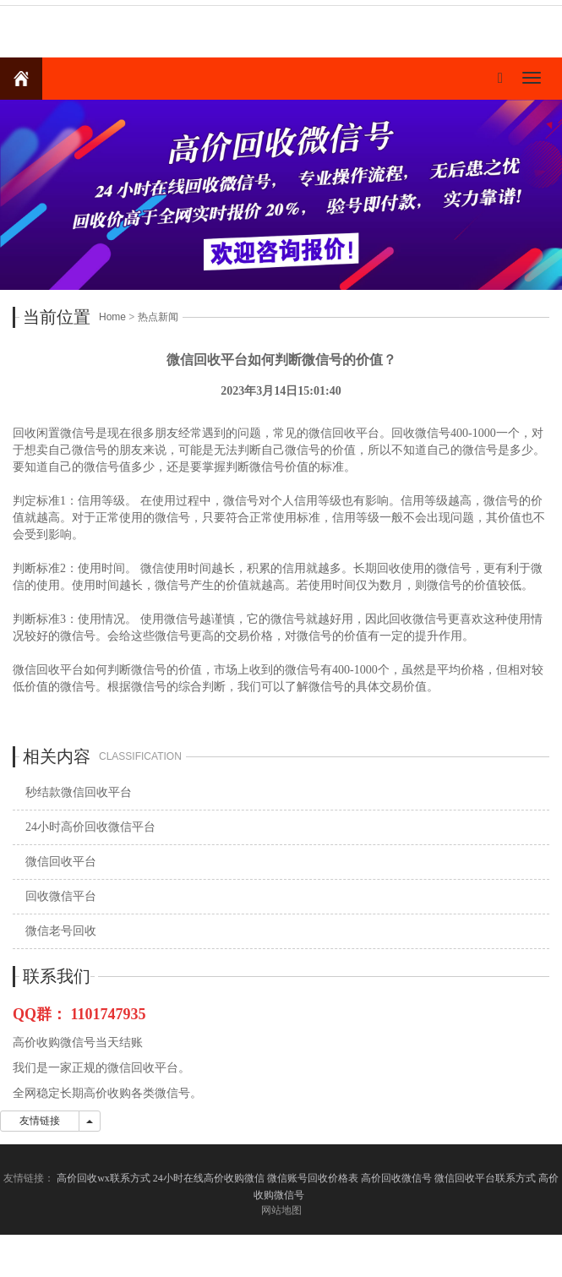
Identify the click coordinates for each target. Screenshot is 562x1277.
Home (112, 317)
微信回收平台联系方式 (485, 1178)
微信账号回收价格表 (312, 1178)
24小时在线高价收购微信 (209, 1178)
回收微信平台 (60, 896)
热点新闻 (158, 317)
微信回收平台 (60, 861)
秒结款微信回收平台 (78, 792)
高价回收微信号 (396, 1178)
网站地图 (281, 1210)
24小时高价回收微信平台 (90, 827)
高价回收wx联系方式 (103, 1178)
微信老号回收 (60, 931)
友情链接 (39, 1121)
